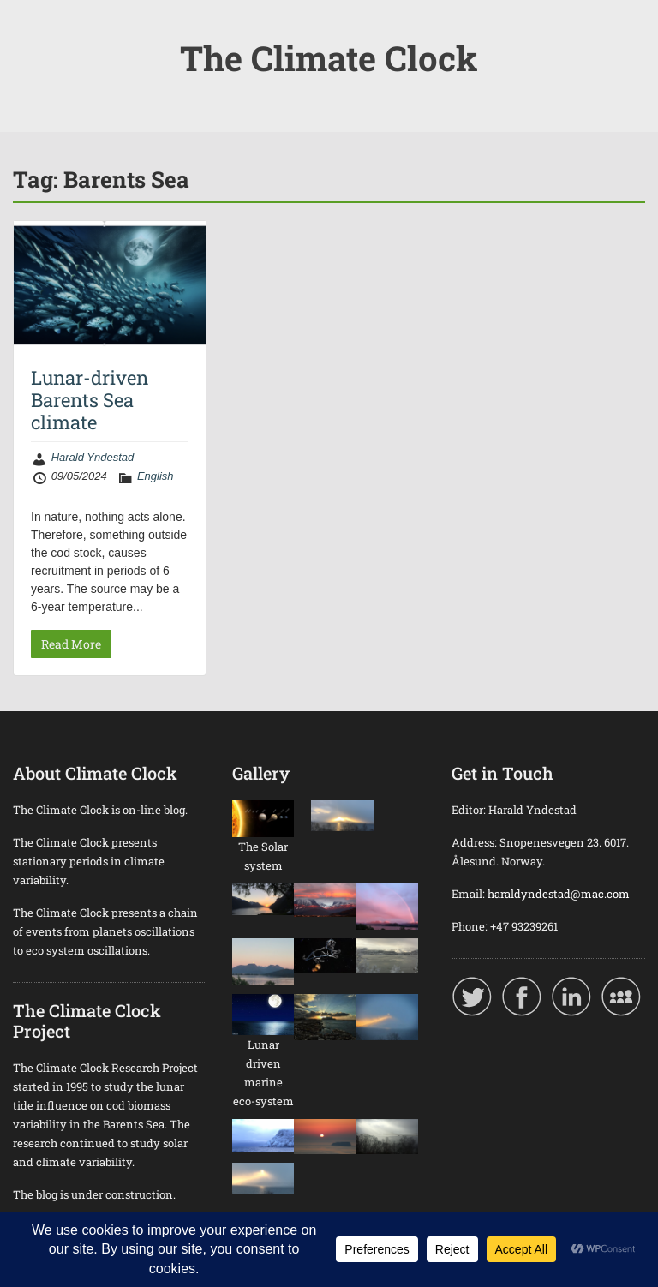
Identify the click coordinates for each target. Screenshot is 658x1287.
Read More (71, 644)
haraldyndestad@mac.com (559, 893)
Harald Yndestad (93, 457)
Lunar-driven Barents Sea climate (89, 400)
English (155, 476)
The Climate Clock (329, 58)
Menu (31, 29)
